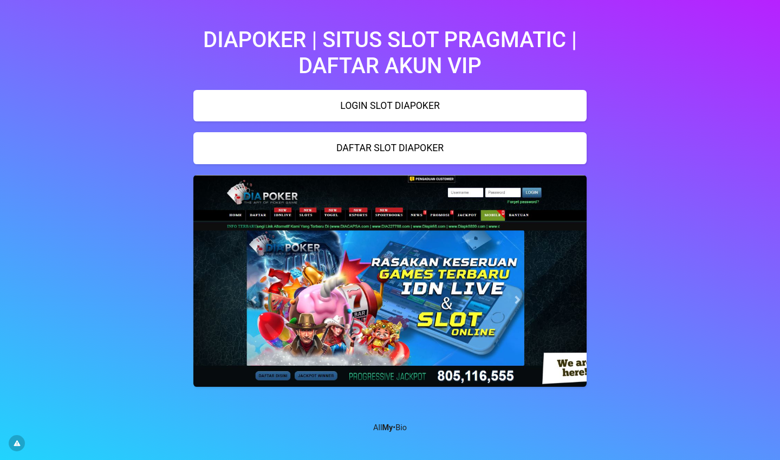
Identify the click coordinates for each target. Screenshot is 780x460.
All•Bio (390, 427)
